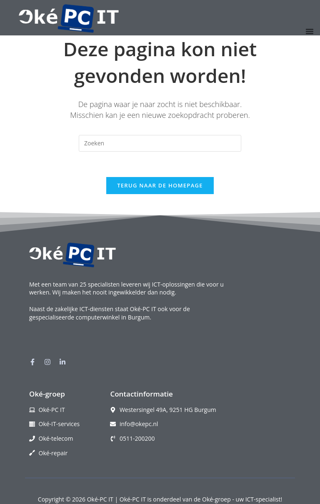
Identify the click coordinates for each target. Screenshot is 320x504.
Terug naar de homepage (160, 185)
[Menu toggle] (309, 31)
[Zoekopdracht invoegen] (160, 143)
